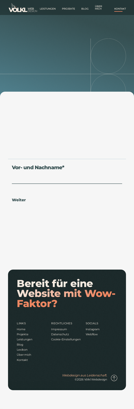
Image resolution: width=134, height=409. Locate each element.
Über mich (24, 354)
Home (21, 329)
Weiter (19, 200)
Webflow (92, 334)
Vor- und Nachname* (38, 167)
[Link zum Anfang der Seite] (114, 378)
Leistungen (24, 339)
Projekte (22, 334)
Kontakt (22, 360)
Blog (20, 344)
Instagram (93, 329)
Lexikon (22, 349)
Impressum (59, 329)
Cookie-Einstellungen (66, 339)
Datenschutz (60, 334)
